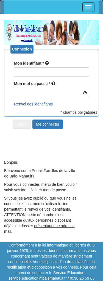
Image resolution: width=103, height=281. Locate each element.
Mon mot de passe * (32, 83)
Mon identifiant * (29, 63)
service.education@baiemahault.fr (38, 278)
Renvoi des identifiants (33, 104)
